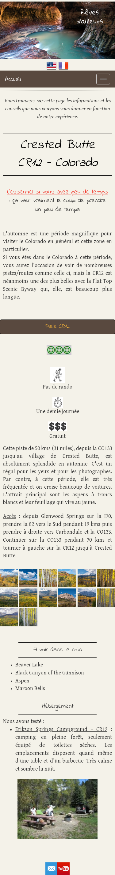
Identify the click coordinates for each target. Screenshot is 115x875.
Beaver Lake (29, 664)
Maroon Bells (30, 688)
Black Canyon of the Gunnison (49, 672)
